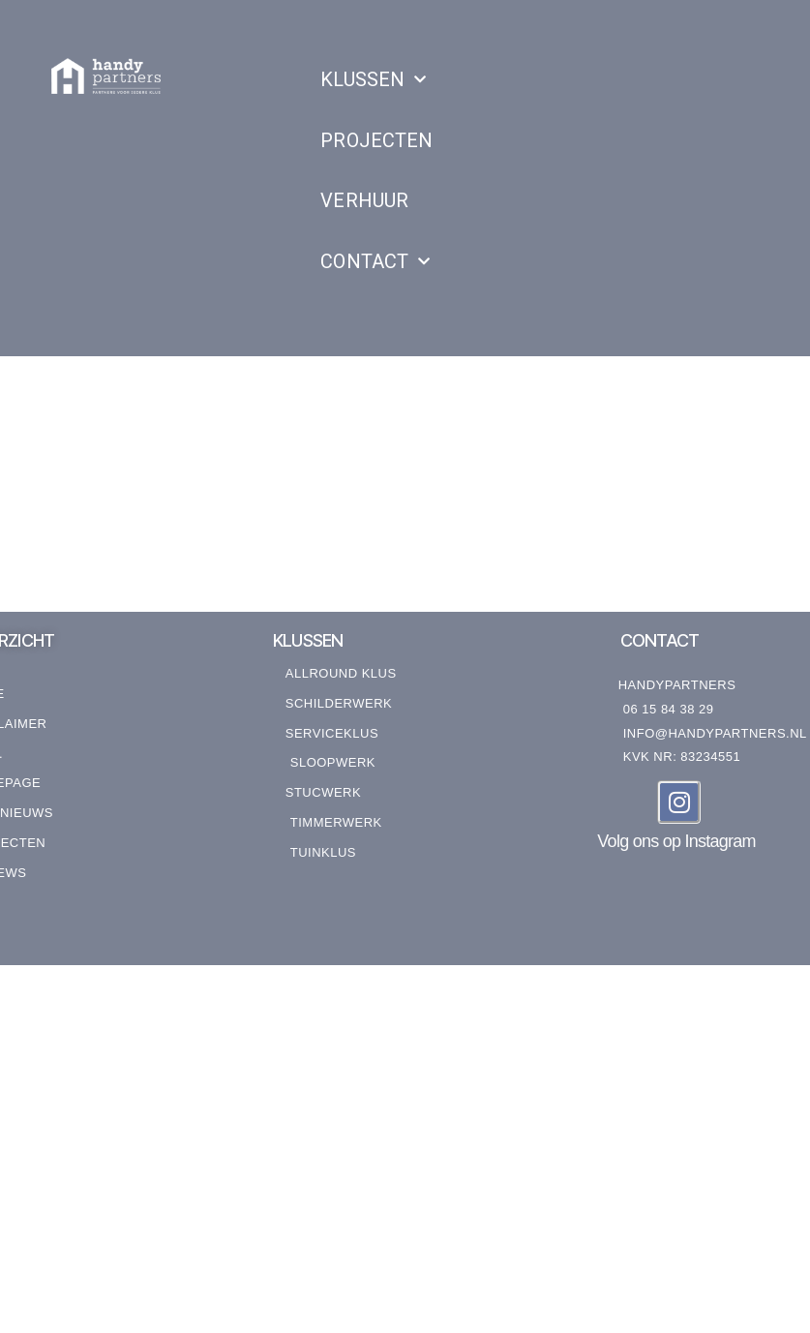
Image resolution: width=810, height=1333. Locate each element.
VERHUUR (364, 200)
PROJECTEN (376, 140)
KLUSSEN (372, 79)
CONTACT (374, 261)
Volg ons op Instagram (676, 841)
